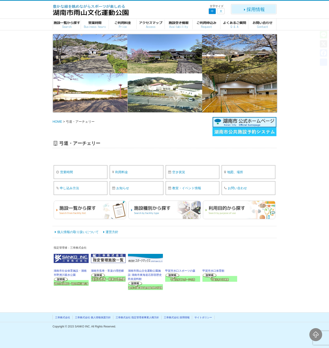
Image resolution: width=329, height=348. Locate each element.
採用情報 (254, 9)
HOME (57, 121)
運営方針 (112, 232)
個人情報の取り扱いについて (78, 232)
